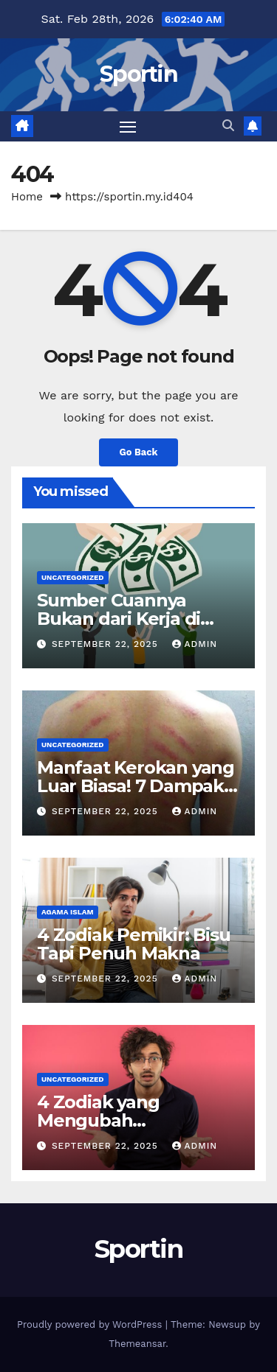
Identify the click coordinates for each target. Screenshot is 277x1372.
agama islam (67, 912)
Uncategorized (72, 577)
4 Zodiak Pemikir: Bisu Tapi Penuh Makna (133, 944)
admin (195, 644)
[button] (228, 126)
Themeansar (137, 1343)
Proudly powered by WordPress (91, 1324)
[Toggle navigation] (128, 126)
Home (27, 196)
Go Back (139, 452)
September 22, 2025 (107, 644)
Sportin (138, 74)
